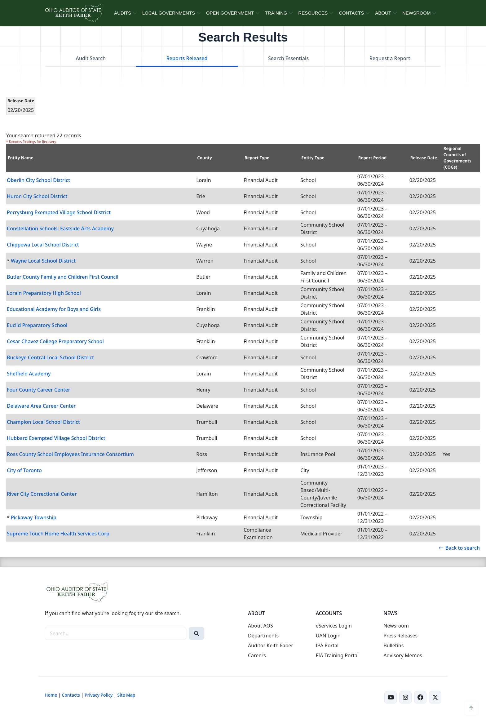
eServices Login (334, 625)
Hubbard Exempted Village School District (56, 438)
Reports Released (187, 58)
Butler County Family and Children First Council (62, 276)
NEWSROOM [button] (416, 13)
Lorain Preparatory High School (44, 293)
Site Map (126, 695)
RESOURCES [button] (313, 13)
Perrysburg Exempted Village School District (59, 212)
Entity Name (20, 158)
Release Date (423, 158)
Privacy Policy (99, 695)
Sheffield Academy (29, 373)
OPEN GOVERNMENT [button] (230, 13)
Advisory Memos (402, 655)
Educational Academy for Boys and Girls (54, 309)
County (204, 158)
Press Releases (400, 635)
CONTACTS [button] (351, 13)
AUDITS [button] (122, 13)
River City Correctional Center (42, 493)
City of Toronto (24, 470)
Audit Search (91, 58)
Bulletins (393, 645)
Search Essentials (288, 58)
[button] (471, 708)
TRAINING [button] (276, 13)
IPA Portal (327, 645)
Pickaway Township (33, 517)
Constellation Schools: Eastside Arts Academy (60, 228)
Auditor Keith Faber (270, 645)
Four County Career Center (38, 389)
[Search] (196, 633)
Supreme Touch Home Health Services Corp (58, 533)
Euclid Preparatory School (37, 325)
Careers (257, 655)
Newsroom (396, 625)
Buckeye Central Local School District (50, 357)
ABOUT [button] (383, 13)
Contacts (71, 695)
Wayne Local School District (43, 260)
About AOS (260, 625)
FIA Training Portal (337, 655)
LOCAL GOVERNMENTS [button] (168, 13)
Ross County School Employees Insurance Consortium (70, 454)
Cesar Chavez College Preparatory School (55, 341)
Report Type (257, 158)
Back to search (459, 547)
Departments (263, 635)
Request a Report (389, 58)
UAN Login (328, 635)
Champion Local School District (43, 422)
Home (51, 695)
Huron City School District (37, 196)
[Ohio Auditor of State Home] (73, 13)
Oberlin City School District (38, 180)
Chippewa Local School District (43, 244)
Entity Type (312, 158)
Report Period (372, 158)
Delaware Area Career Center (41, 405)
